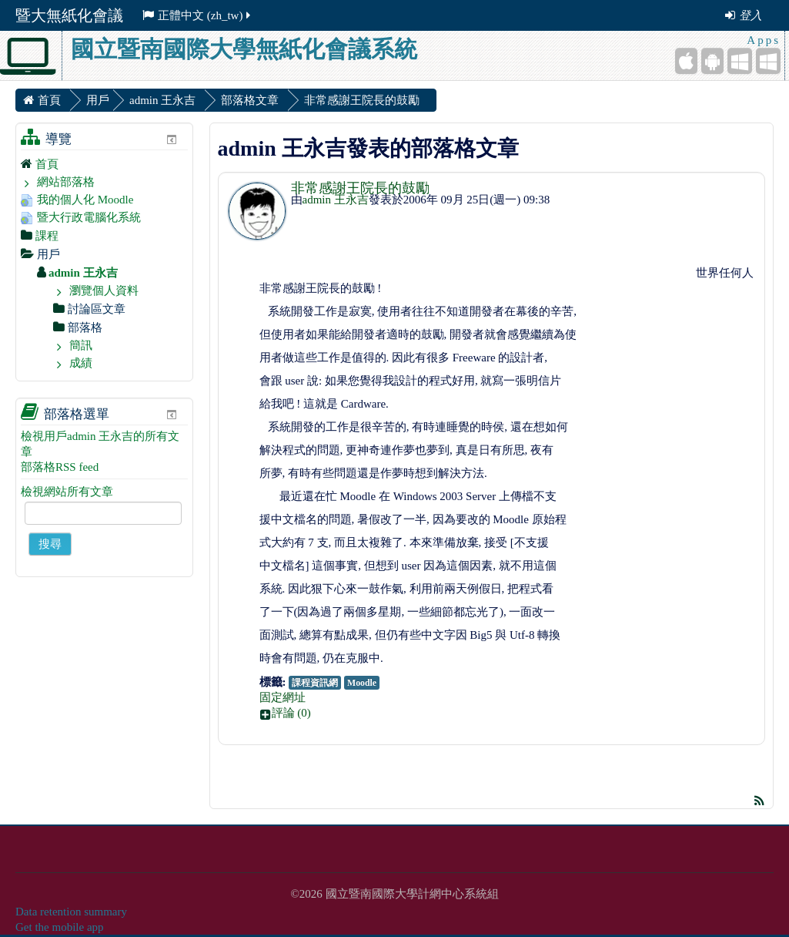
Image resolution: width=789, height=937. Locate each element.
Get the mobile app (59, 927)
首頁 (47, 164)
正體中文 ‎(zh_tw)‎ (197, 15)
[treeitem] (104, 164)
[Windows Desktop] (768, 61)
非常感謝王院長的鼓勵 (360, 188)
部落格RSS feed (60, 467)
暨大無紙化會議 (69, 15)
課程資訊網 (315, 682)
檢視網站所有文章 (67, 491)
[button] (508, 712)
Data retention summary (71, 911)
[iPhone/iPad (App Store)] (686, 61)
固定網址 (282, 697)
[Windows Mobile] (739, 61)
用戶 (97, 100)
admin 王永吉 (336, 199)
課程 (47, 236)
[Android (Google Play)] (712, 61)
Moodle (361, 682)
